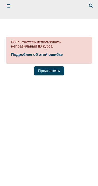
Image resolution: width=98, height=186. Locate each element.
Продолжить (49, 71)
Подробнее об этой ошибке (37, 54)
